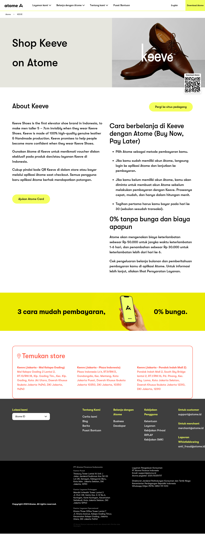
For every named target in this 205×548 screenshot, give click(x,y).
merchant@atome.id (191, 428)
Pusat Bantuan (121, 5)
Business (118, 421)
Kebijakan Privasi (154, 430)
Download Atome (195, 5)
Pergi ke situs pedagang (171, 107)
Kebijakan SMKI (153, 439)
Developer (119, 425)
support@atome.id (189, 414)
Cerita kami (89, 416)
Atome (8, 14)
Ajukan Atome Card (31, 199)
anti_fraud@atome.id (191, 446)
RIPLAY (148, 435)
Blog (85, 421)
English (174, 5)
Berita (86, 425)
